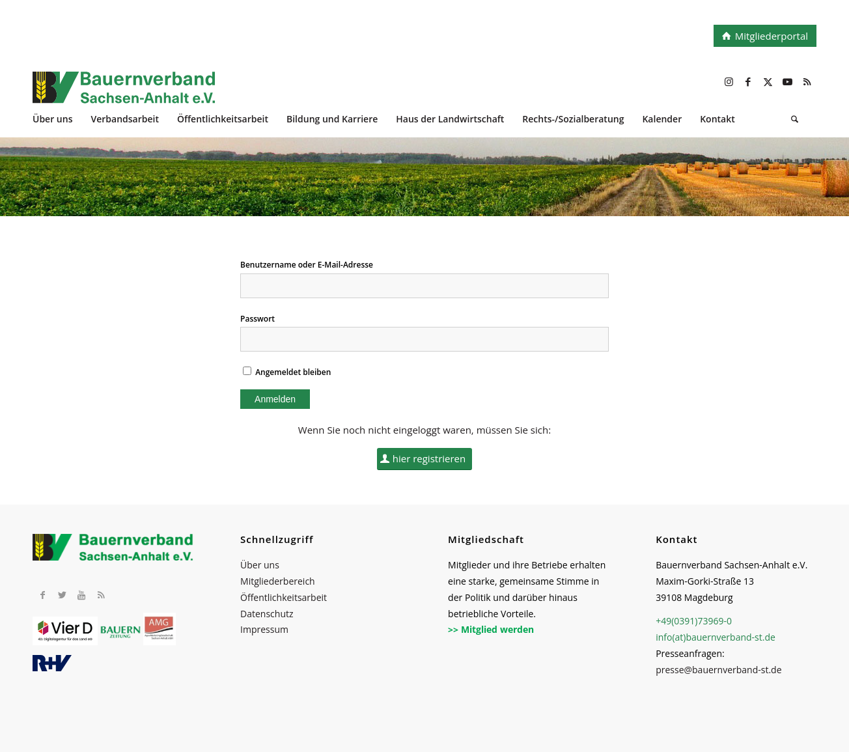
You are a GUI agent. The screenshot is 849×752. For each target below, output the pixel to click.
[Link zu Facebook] (748, 81)
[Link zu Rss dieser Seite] (806, 81)
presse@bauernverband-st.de (718, 669)
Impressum (264, 629)
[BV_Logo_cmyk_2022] (346, 94)
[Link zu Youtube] (787, 81)
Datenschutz (266, 613)
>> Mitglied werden (491, 629)
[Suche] (794, 120)
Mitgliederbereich (277, 581)
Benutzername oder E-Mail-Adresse (306, 264)
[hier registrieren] (425, 459)
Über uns (259, 565)
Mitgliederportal (771, 35)
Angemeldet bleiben (287, 372)
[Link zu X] (767, 81)
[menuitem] (61, 120)
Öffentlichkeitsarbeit (283, 597)
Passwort (257, 318)
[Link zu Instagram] (728, 81)
